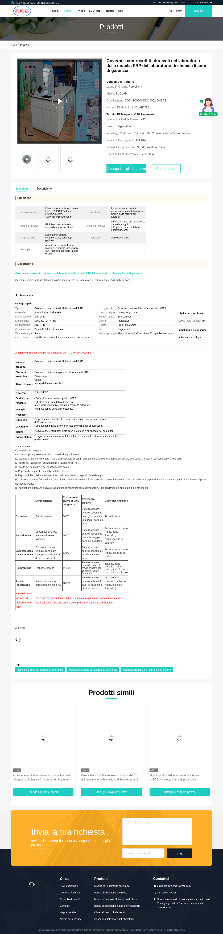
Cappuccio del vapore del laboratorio (114, 919)
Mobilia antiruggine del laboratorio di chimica (147, 669)
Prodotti (68, 10)
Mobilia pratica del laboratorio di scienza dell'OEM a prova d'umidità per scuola (174, 777)
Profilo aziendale (69, 886)
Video (81, 10)
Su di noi (95, 10)
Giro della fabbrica (70, 892)
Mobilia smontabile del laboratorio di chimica (93, 669)
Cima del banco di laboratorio (110, 912)
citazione (198, 10)
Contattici (65, 905)
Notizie (110, 10)
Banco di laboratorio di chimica (110, 892)
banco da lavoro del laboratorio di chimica (116, 899)
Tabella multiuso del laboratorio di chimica (40, 669)
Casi (120, 10)
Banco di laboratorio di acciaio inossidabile (117, 905)
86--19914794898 (202, 2)
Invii (179, 853)
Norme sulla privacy (70, 919)
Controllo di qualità (70, 899)
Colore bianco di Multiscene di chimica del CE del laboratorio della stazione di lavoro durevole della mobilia (110, 778)
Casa (14, 44)
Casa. (55, 10)
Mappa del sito (68, 912)
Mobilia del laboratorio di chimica (112, 886)
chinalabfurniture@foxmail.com (168, 2)
